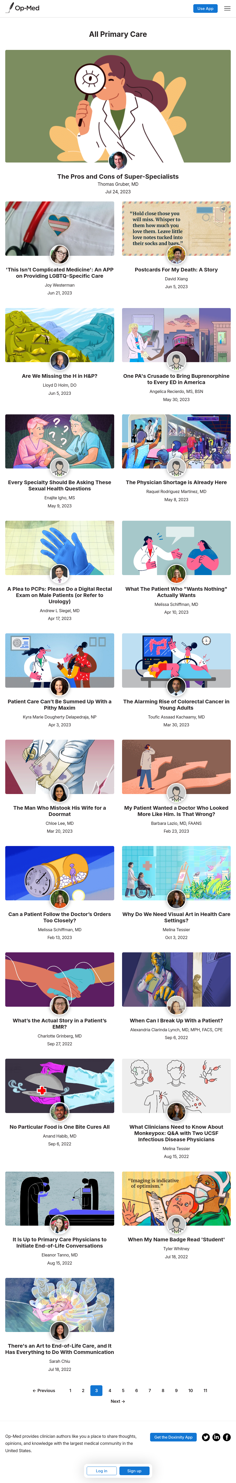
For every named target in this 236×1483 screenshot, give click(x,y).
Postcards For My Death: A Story (176, 270)
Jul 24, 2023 (118, 191)
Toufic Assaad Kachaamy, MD (176, 717)
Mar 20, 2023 (60, 831)
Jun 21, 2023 (59, 292)
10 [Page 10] (190, 1390)
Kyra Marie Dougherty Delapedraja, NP (59, 717)
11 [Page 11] (205, 1390)
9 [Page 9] (176, 1390)
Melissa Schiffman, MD (176, 604)
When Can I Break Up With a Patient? (176, 1020)
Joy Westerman (60, 285)
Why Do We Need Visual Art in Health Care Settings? (176, 917)
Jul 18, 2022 (176, 1256)
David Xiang (176, 278)
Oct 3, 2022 (176, 937)
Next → (118, 1401)
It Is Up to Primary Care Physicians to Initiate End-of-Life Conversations (60, 1242)
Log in (101, 1470)
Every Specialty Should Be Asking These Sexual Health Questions (59, 485)
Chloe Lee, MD (60, 823)
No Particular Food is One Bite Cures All (60, 1127)
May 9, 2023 (60, 505)
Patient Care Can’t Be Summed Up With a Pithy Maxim (60, 704)
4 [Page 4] (109, 1390)
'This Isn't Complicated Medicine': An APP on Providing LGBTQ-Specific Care (59, 273)
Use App (205, 8)
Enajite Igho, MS (59, 497)
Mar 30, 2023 (176, 724)
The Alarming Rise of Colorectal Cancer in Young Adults (176, 704)
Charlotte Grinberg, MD (60, 1036)
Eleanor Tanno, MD (60, 1255)
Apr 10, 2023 (176, 612)
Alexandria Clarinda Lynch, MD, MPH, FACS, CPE (176, 1029)
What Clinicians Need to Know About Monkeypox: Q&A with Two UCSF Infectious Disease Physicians (176, 1133)
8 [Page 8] (163, 1390)
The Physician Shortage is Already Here (176, 482)
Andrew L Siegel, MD (60, 610)
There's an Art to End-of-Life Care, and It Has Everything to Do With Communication (59, 1349)
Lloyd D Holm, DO (59, 385)
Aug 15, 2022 (176, 1156)
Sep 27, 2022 (59, 1043)
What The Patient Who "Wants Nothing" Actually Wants (176, 592)
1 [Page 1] (70, 1390)
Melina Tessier (176, 929)
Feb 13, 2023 (59, 937)
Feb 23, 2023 (176, 831)
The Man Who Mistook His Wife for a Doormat (59, 811)
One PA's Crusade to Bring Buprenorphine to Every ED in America (176, 379)
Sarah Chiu (59, 1361)
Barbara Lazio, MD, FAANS (176, 823)
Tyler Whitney (176, 1248)
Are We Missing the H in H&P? (59, 376)
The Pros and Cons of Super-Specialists (118, 176)
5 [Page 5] (123, 1390)
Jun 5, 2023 (176, 286)
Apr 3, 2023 (59, 724)
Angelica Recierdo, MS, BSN (176, 391)
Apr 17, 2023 (60, 618)
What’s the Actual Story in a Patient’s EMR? (60, 1023)
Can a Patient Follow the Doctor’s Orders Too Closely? (59, 917)
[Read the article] (59, 229)
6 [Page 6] (136, 1390)
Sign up (134, 1470)
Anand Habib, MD (59, 1136)
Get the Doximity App (173, 1437)
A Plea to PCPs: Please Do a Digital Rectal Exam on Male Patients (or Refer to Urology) (59, 595)
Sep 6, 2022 (176, 1037)
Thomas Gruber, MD (117, 184)
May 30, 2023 (176, 399)
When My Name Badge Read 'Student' (176, 1239)
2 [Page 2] (83, 1390)
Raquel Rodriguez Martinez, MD (176, 491)
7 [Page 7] (150, 1390)
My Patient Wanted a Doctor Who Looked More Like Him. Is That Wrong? (176, 811)
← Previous (43, 1390)
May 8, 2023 (176, 499)
